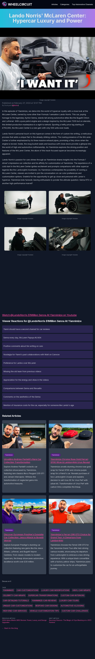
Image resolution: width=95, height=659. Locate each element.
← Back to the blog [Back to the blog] (10, 628)
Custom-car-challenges (75, 611)
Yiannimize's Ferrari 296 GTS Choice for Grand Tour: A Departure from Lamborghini (71, 537)
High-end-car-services (15, 611)
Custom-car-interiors (72, 595)
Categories (64, 4)
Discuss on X (6, 581)
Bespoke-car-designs (46, 606)
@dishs (15, 105)
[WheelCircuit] (17, 4)
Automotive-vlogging (72, 606)
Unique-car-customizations (17, 606)
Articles (54, 4)
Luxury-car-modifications (55, 590)
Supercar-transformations (43, 595)
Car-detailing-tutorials (16, 600)
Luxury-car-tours (69, 600)
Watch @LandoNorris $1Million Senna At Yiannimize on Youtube (39, 315)
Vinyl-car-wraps (81, 590)
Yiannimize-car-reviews (44, 600)
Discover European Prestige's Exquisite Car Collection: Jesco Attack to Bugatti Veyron (24, 537)
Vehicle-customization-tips (44, 611)
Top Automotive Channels (82, 4)
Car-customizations (27, 590)
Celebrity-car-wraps (14, 595)
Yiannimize (8, 590)
